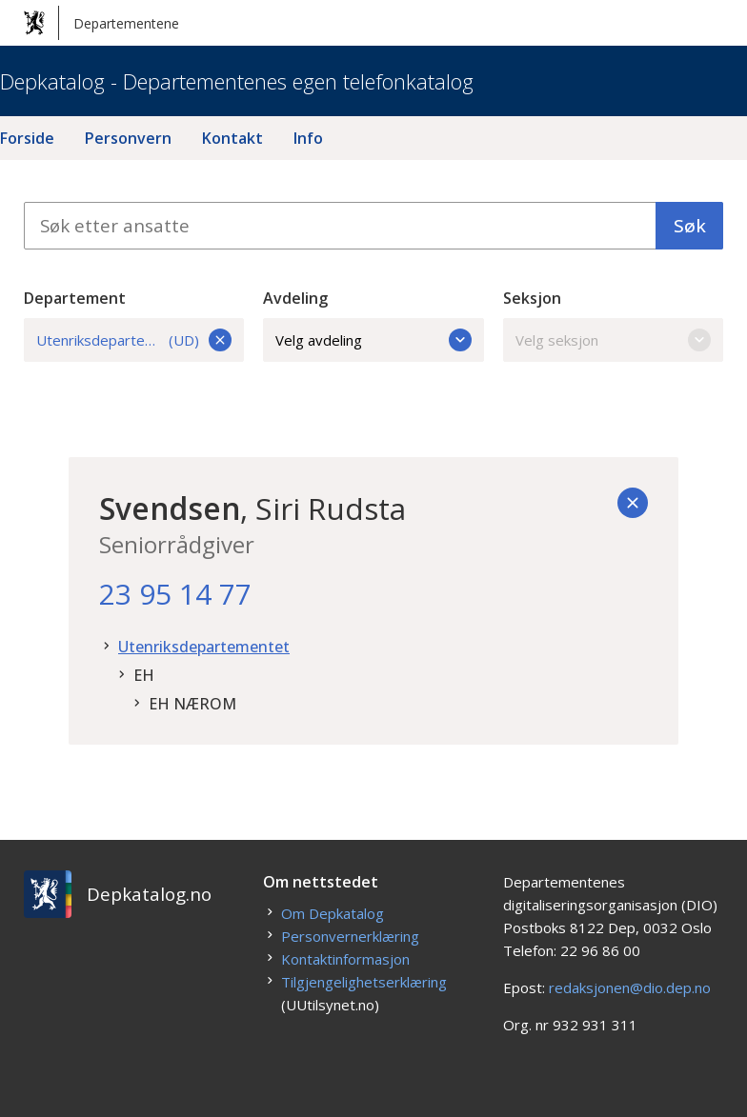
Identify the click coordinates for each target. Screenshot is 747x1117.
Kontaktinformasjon (345, 958)
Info (308, 138)
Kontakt (232, 138)
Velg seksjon (613, 340)
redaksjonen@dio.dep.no (630, 987)
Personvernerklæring (350, 936)
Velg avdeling (373, 340)
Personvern (128, 138)
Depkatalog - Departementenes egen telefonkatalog (237, 81)
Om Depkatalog (332, 913)
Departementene (101, 22)
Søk (690, 225)
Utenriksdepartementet (204, 646)
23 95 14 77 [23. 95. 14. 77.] (175, 593)
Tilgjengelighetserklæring (364, 981)
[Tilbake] (632, 503)
